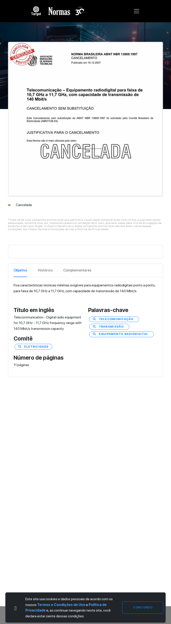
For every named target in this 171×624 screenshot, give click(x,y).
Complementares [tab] (77, 270)
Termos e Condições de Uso (61, 605)
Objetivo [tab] (20, 270)
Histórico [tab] (45, 270)
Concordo (143, 607)
